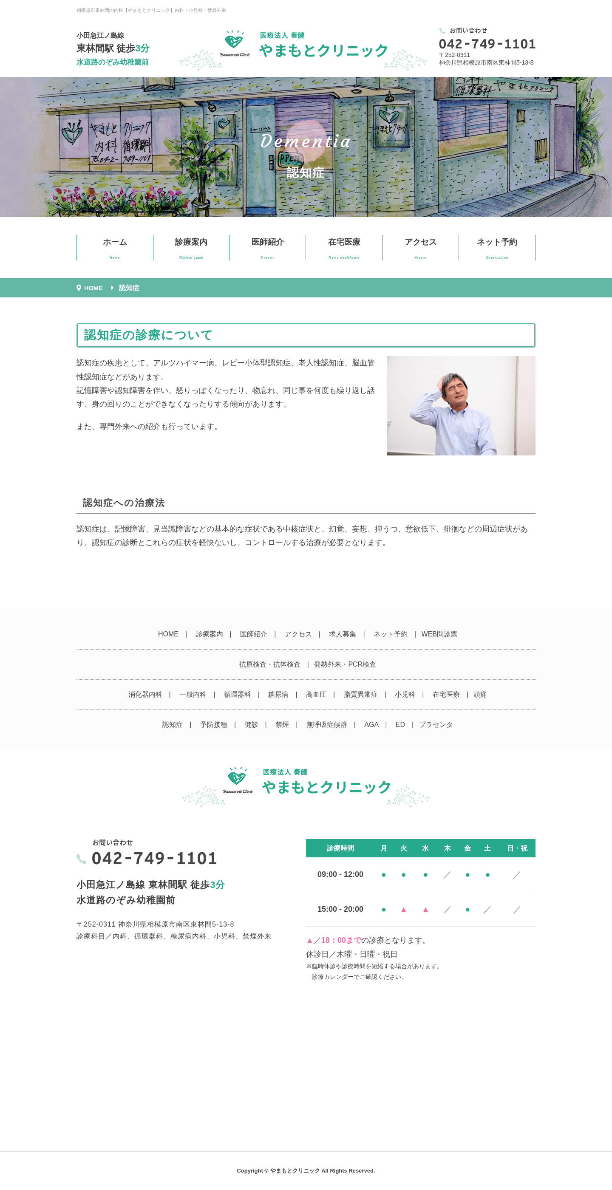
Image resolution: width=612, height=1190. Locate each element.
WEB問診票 (439, 634)
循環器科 (237, 694)
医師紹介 (268, 248)
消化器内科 (145, 694)
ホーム (115, 248)
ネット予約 (497, 248)
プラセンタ (436, 724)
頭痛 (480, 694)
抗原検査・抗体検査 (269, 664)
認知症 (172, 724)
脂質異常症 (361, 694)
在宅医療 (344, 248)
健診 (251, 724)
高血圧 (316, 694)
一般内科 (193, 694)
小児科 (405, 694)
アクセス (421, 248)
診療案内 (191, 248)
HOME (168, 634)
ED (400, 724)
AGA (371, 724)
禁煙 (282, 724)
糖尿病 (278, 694)
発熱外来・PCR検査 (345, 664)
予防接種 (213, 724)
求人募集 (342, 634)
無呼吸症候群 (326, 724)
